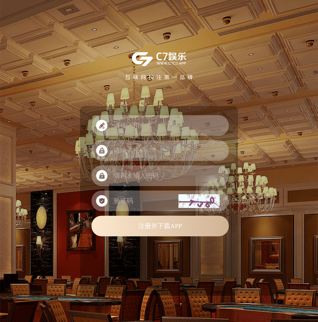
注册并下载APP (160, 225)
